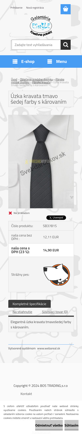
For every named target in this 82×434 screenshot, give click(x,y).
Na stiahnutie (22, 311)
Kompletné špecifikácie (29, 303)
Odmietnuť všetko (49, 425)
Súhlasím (72, 425)
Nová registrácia (35, 7)
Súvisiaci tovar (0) (55, 311)
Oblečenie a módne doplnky (36, 79)
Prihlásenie (16, 7)
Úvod (14, 79)
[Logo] (41, 26)
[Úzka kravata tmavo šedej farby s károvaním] (41, 116)
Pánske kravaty (41, 82)
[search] (66, 45)
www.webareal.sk (48, 348)
